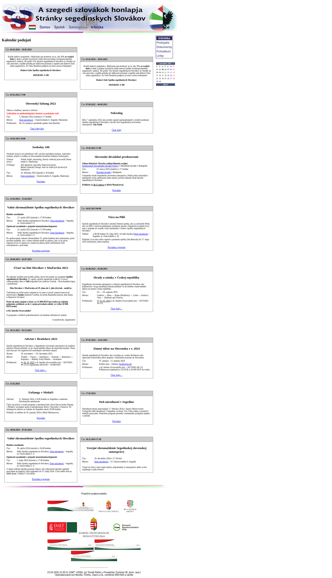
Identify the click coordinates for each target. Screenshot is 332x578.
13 (171, 73)
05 (168, 70)
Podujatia (163, 42)
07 (174, 70)
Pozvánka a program (41, 251)
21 (174, 76)
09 (160, 73)
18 (165, 76)
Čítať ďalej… (116, 309)
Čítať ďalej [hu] (37, 129)
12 (168, 73)
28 (174, 79)
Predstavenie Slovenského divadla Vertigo (100, 166)
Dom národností (26, 120)
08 (157, 73)
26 (168, 79)
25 (165, 79)
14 (174, 73)
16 (160, 76)
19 (168, 76)
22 (157, 79)
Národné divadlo (103, 172)
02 (160, 70)
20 (171, 76)
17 (163, 76)
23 (160, 79)
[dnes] (165, 85)
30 (160, 82)
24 (163, 79)
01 (157, 70)
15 (157, 76)
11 (165, 73)
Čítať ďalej (116, 130)
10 (163, 73)
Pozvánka (41, 181)
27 (171, 79)
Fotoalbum (164, 51)
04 (165, 70)
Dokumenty (164, 47)
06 (171, 70)
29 (157, 82)
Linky (160, 55)
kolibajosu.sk (125, 364)
